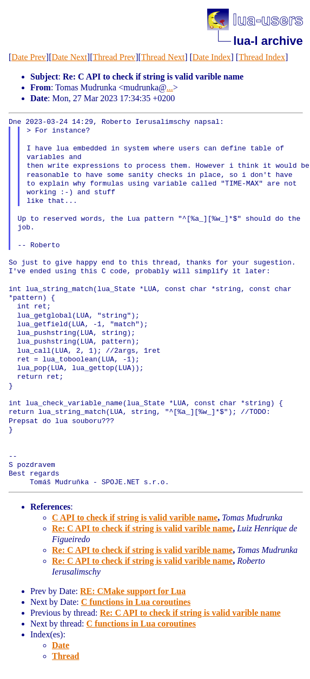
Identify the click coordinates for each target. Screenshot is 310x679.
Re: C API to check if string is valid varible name (142, 528)
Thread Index (262, 57)
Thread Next (162, 57)
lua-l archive (267, 41)
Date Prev (28, 57)
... (170, 87)
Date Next (69, 57)
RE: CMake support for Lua (133, 591)
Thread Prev (114, 57)
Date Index (212, 57)
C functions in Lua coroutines (135, 602)
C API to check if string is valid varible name (134, 517)
